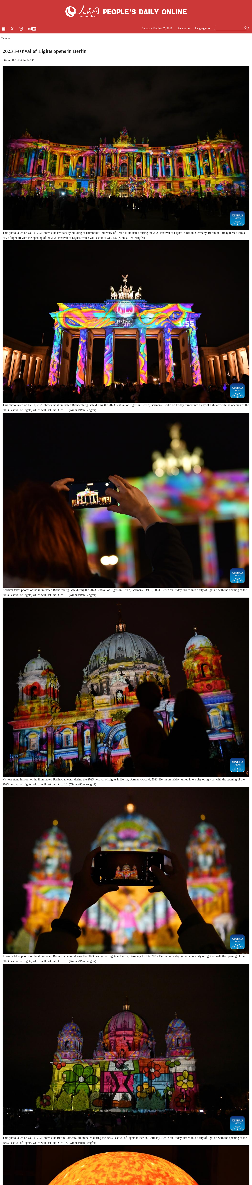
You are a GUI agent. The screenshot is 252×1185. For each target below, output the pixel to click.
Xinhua (6, 60)
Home (4, 38)
